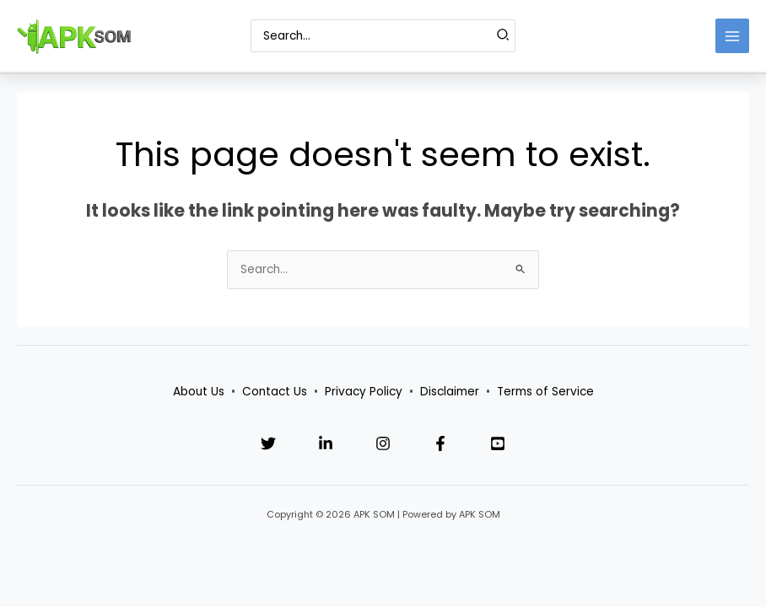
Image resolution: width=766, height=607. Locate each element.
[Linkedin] (325, 443)
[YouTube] (497, 443)
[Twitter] (268, 443)
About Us (198, 392)
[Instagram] (383, 443)
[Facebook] (440, 443)
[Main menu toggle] (732, 36)
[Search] (504, 35)
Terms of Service (545, 392)
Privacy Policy (363, 392)
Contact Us (274, 392)
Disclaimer (449, 392)
